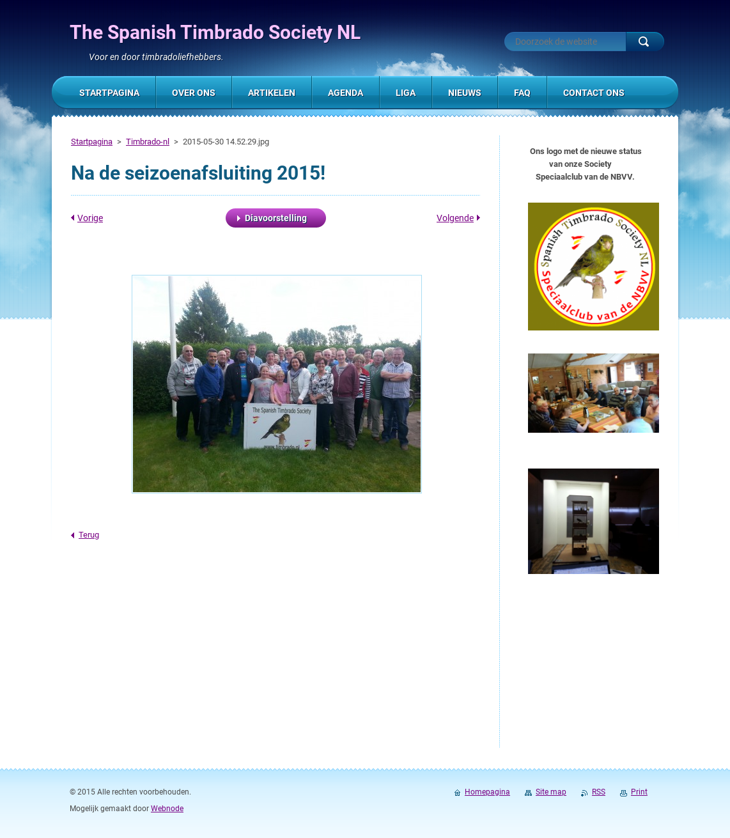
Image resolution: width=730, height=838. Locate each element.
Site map (551, 792)
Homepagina (487, 792)
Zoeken (645, 41)
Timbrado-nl (147, 141)
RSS (598, 792)
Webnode (167, 808)
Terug (89, 534)
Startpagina (92, 141)
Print (639, 792)
